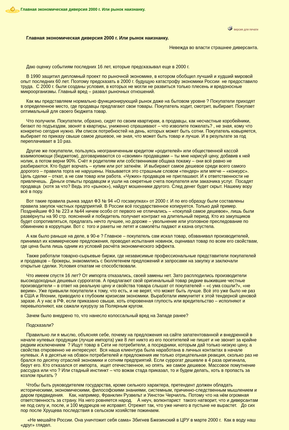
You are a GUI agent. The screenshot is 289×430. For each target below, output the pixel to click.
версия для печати (243, 29)
